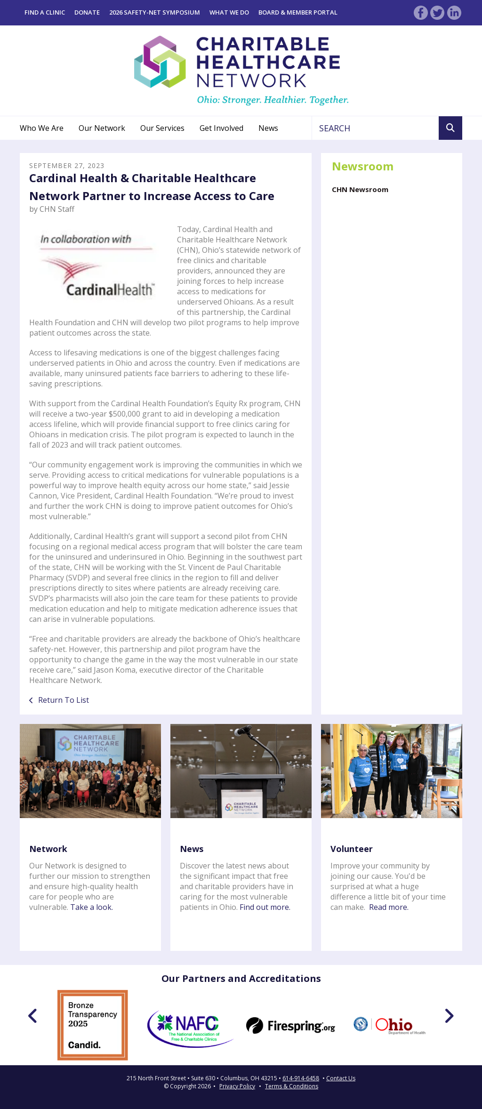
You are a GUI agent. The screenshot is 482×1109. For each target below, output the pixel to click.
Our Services (162, 128)
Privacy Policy (237, 1086)
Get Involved (221, 128)
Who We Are (42, 128)
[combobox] (375, 128)
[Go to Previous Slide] (33, 1015)
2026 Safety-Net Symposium (154, 12)
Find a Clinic (44, 12)
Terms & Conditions (291, 1086)
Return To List (62, 700)
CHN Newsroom (360, 189)
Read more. (389, 907)
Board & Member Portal (297, 12)
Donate (87, 12)
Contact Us (340, 1078)
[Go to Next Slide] (449, 1015)
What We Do (229, 12)
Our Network (102, 128)
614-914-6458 (300, 1078)
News (268, 128)
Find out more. (265, 907)
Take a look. (91, 907)
